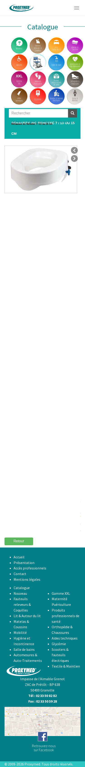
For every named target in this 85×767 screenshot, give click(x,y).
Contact (20, 573)
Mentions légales (27, 579)
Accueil (19, 557)
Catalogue (16, 121)
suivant (74, 158)
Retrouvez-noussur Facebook (44, 747)
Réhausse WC (64, 121)
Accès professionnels (30, 568)
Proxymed (32, 764)
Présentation (24, 562)
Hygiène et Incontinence (39, 121)
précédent (74, 150)
